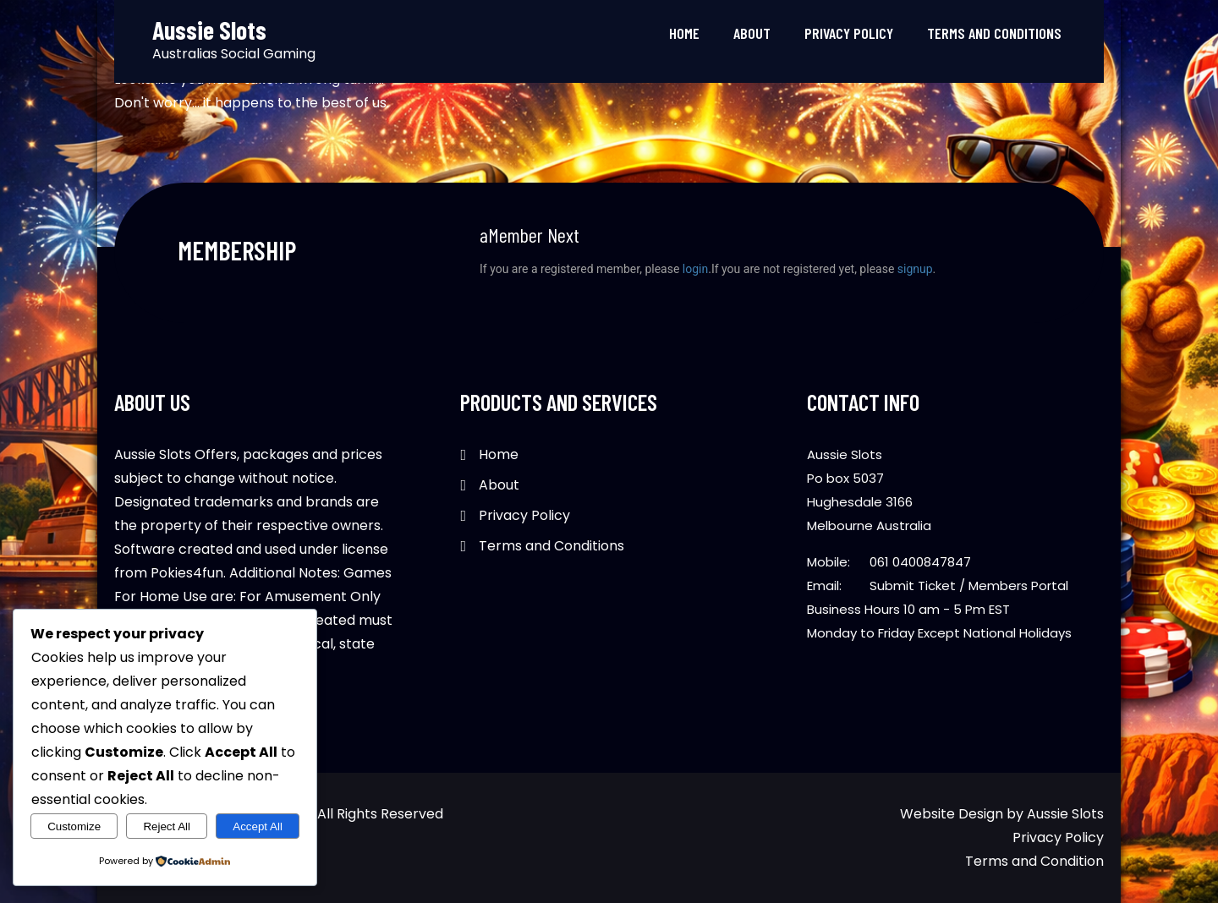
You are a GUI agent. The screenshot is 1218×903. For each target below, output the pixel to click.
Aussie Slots (1065, 814)
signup (915, 269)
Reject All (166, 826)
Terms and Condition (1034, 861)
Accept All (258, 826)
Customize (74, 826)
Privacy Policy (848, 33)
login (695, 269)
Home (684, 33)
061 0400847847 (920, 562)
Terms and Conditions (994, 33)
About (752, 33)
